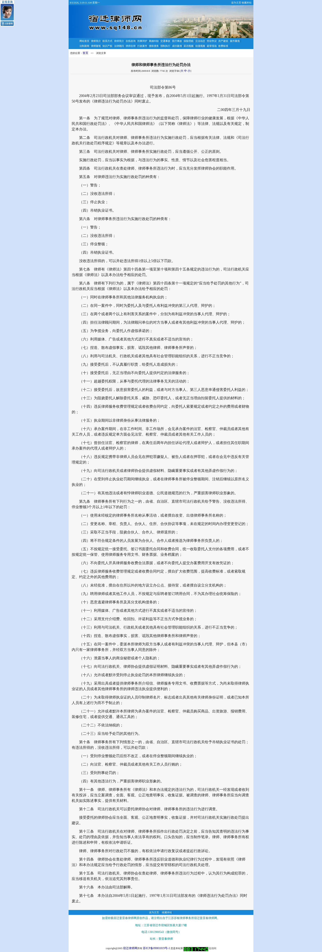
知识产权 (107, 46)
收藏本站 (247, 2)
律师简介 (96, 41)
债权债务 (154, 46)
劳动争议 (212, 41)
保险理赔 (188, 41)
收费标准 (223, 46)
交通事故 (165, 41)
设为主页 (236, 2)
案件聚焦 (235, 41)
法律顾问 (119, 46)
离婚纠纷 (154, 41)
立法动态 (200, 41)
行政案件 (142, 46)
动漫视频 (200, 46)
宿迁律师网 (130, 948)
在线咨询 (131, 41)
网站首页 (84, 41)
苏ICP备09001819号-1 (156, 948)
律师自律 (131, 46)
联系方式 (107, 41)
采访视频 (188, 46)
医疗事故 (177, 41)
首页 (85, 53)
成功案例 (177, 46)
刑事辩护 (142, 41)
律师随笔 (96, 46)
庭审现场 (212, 46)
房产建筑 (223, 41)
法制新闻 (84, 46)
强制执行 (165, 46)
